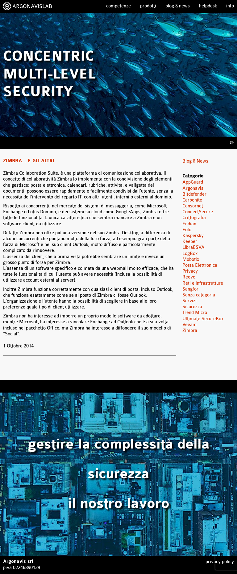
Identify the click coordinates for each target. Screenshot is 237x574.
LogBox (190, 253)
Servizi (189, 301)
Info (230, 6)
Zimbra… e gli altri (28, 161)
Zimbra (189, 330)
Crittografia (194, 217)
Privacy (190, 271)
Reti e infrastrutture (202, 283)
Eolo (186, 229)
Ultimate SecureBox (203, 318)
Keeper (189, 241)
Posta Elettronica (199, 265)
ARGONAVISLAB (32, 6)
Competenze (118, 6)
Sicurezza (192, 306)
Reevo (188, 277)
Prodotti (148, 6)
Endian (189, 224)
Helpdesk (208, 6)
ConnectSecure (197, 212)
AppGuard (192, 182)
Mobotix (190, 259)
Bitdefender (194, 194)
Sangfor (190, 289)
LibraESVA (193, 247)
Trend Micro (194, 312)
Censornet (192, 206)
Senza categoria (198, 295)
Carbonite (192, 200)
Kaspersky (193, 235)
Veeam (189, 324)
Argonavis (192, 188)
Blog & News (177, 6)
